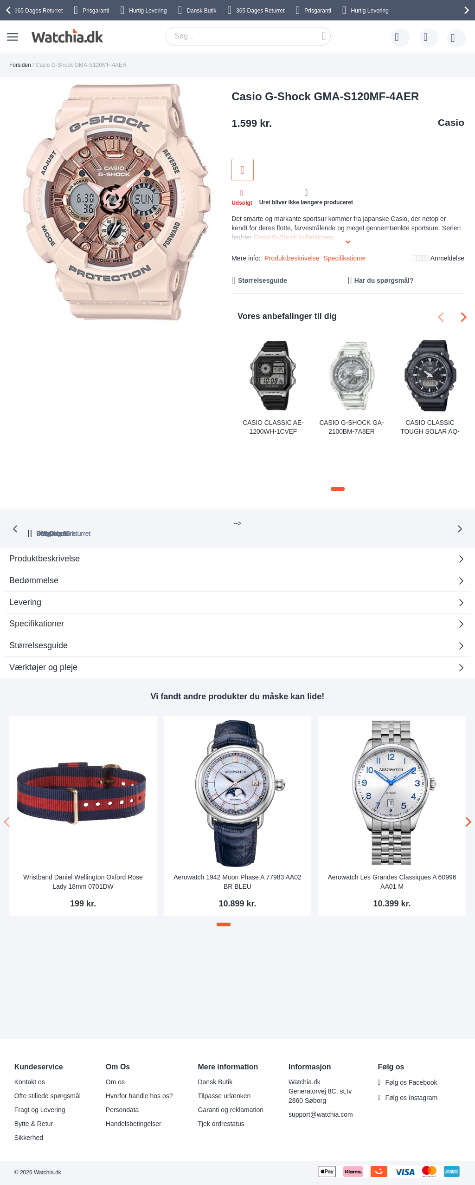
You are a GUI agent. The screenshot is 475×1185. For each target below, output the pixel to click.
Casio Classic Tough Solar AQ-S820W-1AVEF (430, 426)
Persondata (122, 1109)
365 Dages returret (144, 479)
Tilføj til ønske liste (242, 170)
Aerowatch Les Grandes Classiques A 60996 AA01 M (391, 828)
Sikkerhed (28, 1137)
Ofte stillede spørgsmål (47, 1096)
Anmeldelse (447, 258)
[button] (338, 446)
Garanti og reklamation (230, 1109)
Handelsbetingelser (133, 1123)
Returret (38, 10)
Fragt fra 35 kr (277, 479)
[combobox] (248, 36)
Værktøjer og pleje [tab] (43, 613)
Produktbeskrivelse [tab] (44, 505)
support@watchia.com (321, 1114)
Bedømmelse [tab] (33, 526)
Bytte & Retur (33, 1123)
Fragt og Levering (39, 1109)
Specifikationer (345, 258)
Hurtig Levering (148, 10)
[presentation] (9, 10)
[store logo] (66, 36)
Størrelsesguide (262, 280)
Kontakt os (29, 1082)
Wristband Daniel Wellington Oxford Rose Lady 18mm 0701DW (83, 828)
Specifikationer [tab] (36, 570)
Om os (115, 1082)
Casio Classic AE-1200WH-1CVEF (273, 426)
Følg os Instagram (411, 1097)
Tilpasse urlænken (224, 1096)
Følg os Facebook (411, 1082)
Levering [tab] (25, 548)
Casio (451, 122)
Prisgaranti (96, 10)
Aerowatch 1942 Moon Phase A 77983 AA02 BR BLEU (237, 828)
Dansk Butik (201, 10)
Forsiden (20, 65)
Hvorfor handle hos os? (139, 1096)
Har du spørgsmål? (384, 280)
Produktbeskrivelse (291, 258)
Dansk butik (341, 479)
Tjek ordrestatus (221, 1123)
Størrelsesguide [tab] (38, 591)
